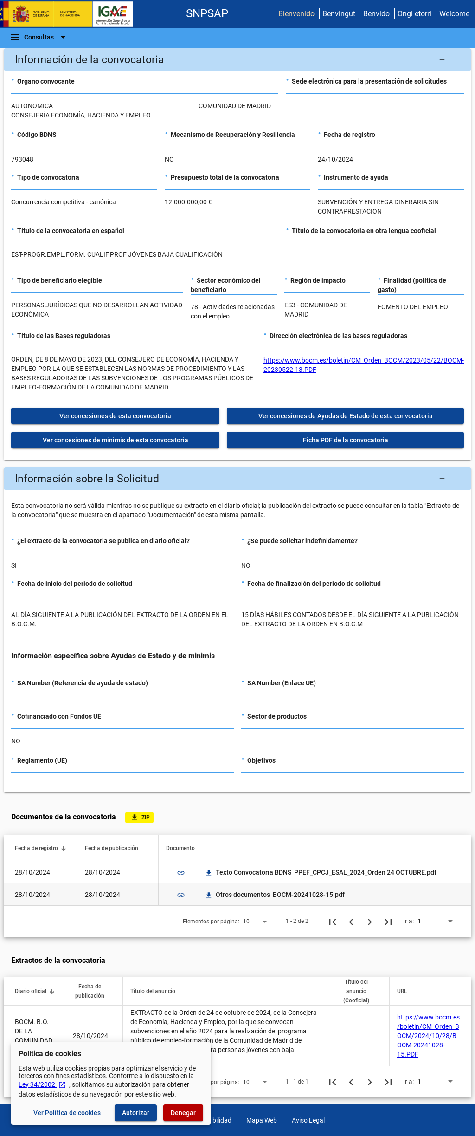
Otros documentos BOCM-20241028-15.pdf (274, 894)
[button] (237, 59)
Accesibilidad (212, 1120)
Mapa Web (261, 1120)
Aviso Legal (308, 1120)
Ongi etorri (414, 13)
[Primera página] (332, 921)
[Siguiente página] (369, 921)
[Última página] (388, 921)
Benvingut (338, 13)
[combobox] (256, 921)
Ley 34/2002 (42, 1084)
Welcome (454, 13)
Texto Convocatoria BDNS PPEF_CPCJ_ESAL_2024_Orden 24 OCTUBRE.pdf (320, 872)
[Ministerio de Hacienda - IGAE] (71, 14)
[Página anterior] (351, 921)
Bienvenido (296, 13)
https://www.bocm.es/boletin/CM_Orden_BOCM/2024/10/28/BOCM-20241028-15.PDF (428, 1035)
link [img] (181, 873)
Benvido (376, 13)
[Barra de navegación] (39, 37)
